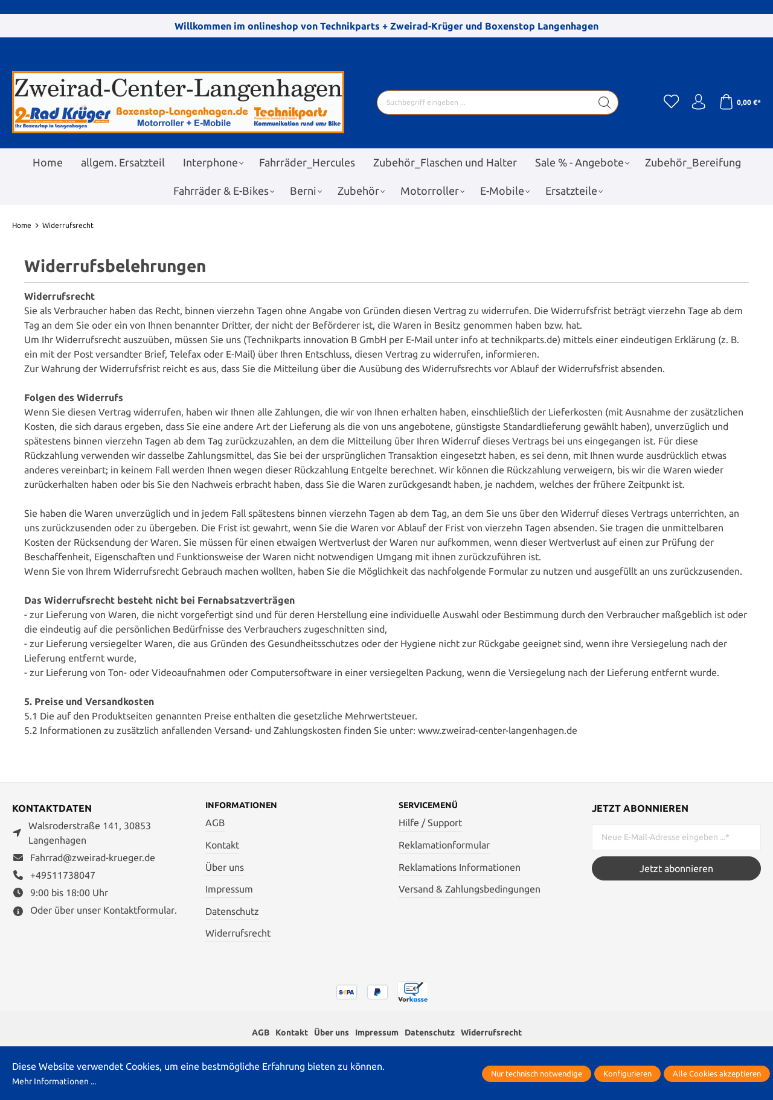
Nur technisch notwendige (536, 1073)
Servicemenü (433, 806)
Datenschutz (232, 912)
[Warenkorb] (738, 102)
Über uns (224, 867)
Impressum (229, 890)
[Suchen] (601, 102)
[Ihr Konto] (694, 102)
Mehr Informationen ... (60, 1080)
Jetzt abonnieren (676, 868)
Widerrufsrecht (238, 934)
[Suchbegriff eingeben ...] (480, 102)
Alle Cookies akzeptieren (717, 1073)
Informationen (246, 806)
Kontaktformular (139, 910)
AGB (215, 823)
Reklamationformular (444, 846)
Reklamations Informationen (460, 867)
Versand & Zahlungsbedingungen (469, 890)
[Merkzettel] (664, 102)
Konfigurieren (627, 1073)
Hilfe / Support (430, 823)
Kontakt (222, 846)
